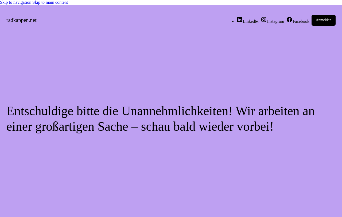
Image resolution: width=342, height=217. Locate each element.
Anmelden (323, 20)
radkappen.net (21, 20)
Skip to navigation (16, 2)
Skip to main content (50, 2)
